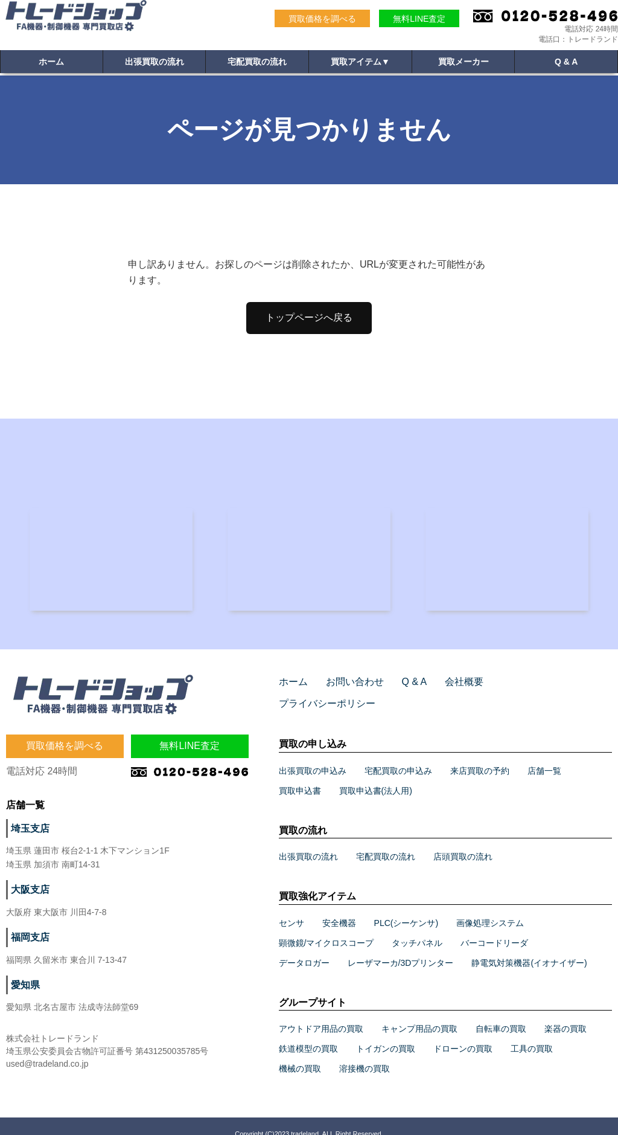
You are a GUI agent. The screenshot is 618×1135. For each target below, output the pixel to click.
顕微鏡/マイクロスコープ (326, 927)
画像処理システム (490, 907)
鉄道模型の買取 (308, 1033)
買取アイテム (360, 64)
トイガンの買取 (385, 1033)
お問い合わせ (347, 688)
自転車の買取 (501, 1013)
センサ (291, 907)
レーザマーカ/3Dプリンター (401, 947)
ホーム (51, 64)
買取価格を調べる (322, 19)
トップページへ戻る (309, 317)
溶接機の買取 (364, 1053)
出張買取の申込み (312, 755)
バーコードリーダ (494, 927)
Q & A (566, 64)
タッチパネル (417, 927)
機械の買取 (300, 1053)
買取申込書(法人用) (375, 775)
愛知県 (23, 991)
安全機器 (339, 907)
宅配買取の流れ (257, 64)
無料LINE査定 (419, 19)
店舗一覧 (544, 755)
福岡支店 (28, 943)
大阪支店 (28, 896)
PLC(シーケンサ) (406, 907)
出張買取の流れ (154, 64)
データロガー (304, 947)
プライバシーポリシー (525, 688)
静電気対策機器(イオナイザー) (529, 947)
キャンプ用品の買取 (419, 1013)
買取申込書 (300, 775)
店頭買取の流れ (462, 841)
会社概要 (448, 688)
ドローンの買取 (462, 1033)
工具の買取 (532, 1033)
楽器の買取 (565, 1013)
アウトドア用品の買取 (321, 1013)
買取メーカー (463, 64)
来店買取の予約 (479, 755)
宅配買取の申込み (398, 755)
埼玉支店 (28, 835)
